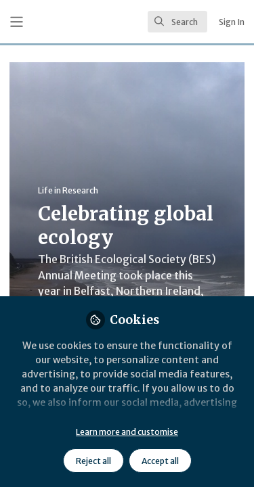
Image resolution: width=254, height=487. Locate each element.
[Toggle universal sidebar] (16, 22)
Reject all (93, 461)
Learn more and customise (127, 432)
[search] (177, 21)
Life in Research (68, 190)
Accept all (160, 461)
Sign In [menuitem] (232, 22)
